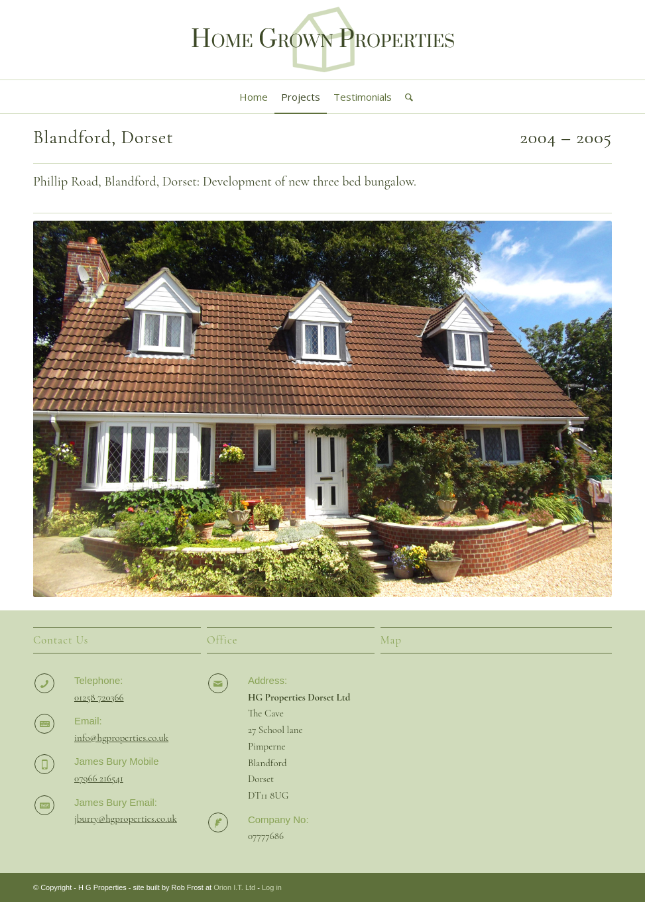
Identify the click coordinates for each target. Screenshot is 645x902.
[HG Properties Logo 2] (322, 40)
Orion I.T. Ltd (234, 887)
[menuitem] (253, 96)
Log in (272, 887)
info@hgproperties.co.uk (121, 738)
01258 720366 (99, 697)
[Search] (405, 96)
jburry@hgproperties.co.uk (125, 818)
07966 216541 (98, 778)
